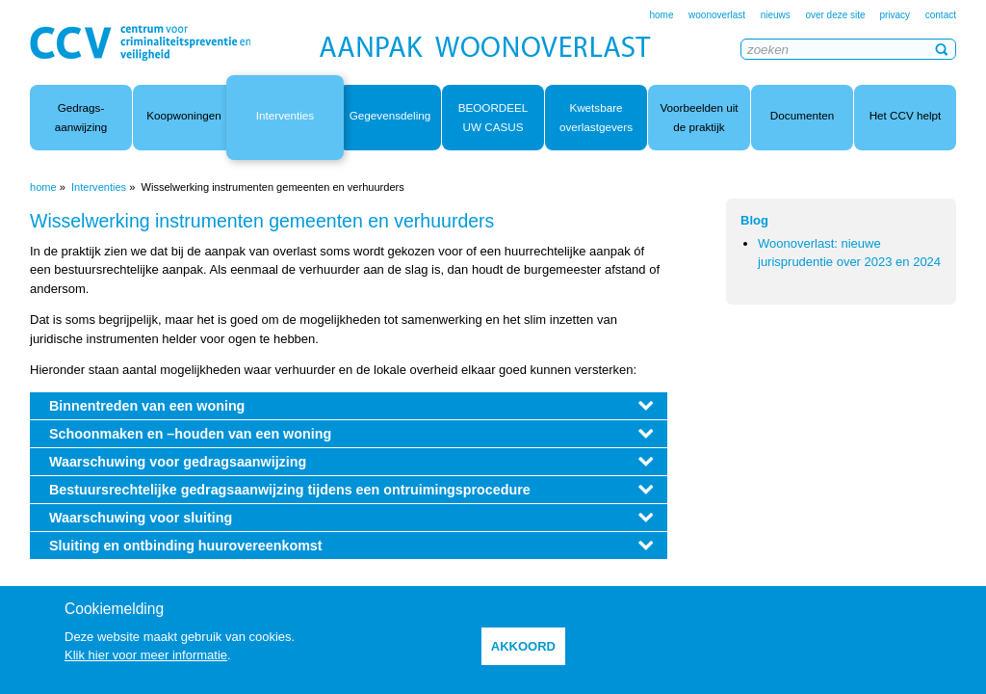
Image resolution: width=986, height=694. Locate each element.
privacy (894, 15)
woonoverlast (716, 15)
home (661, 15)
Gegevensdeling (390, 115)
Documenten (802, 115)
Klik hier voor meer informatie (146, 655)
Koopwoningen (183, 115)
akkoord (523, 646)
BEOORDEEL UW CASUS (493, 117)
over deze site (836, 15)
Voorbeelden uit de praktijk (699, 117)
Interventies (285, 115)
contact (940, 15)
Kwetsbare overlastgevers (596, 117)
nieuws (776, 15)
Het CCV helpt (905, 115)
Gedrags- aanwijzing (81, 117)
